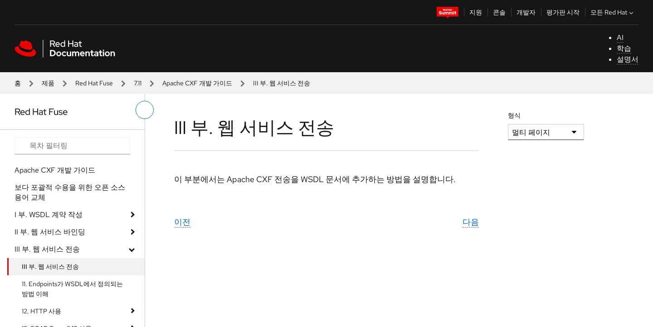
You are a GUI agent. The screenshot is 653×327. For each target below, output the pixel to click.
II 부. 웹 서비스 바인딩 (50, 232)
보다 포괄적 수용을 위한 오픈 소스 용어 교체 (70, 192)
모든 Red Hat (612, 12)
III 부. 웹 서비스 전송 (47, 249)
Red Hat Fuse (94, 83)
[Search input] (72, 145)
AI (620, 37)
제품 (48, 83)
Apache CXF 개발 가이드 (197, 83)
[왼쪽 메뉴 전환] (145, 110)
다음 (471, 222)
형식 (514, 115)
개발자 (526, 12)
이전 (182, 222)
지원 (475, 12)
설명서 (627, 59)
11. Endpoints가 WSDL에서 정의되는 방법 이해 (72, 289)
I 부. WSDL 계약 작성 (49, 214)
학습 (624, 48)
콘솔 (499, 12)
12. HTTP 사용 (41, 311)
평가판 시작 (563, 12)
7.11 (137, 83)
